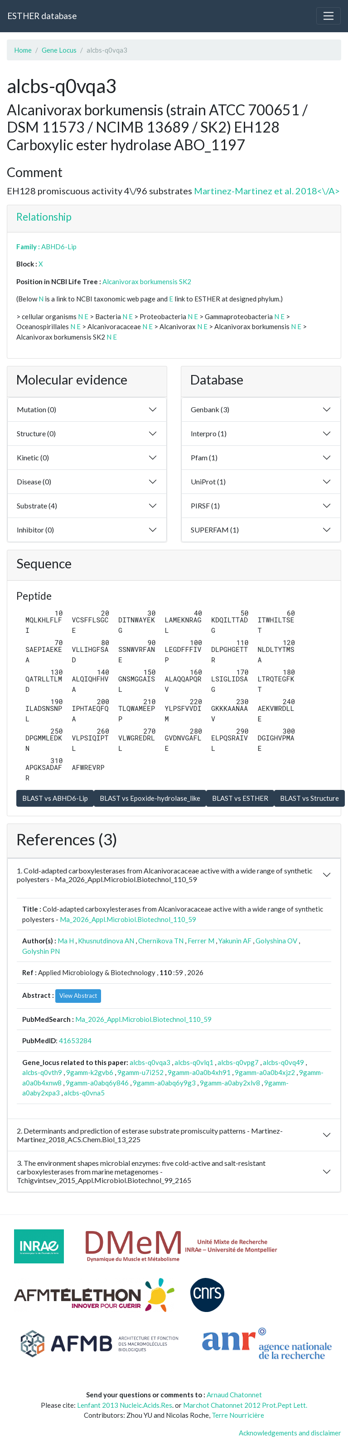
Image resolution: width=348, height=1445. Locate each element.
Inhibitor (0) (35, 529)
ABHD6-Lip (59, 246)
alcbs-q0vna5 (84, 1093)
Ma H (66, 941)
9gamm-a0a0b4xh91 (199, 1072)
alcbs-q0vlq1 (193, 1062)
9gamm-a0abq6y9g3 (164, 1083)
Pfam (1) (204, 457)
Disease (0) (34, 481)
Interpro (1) (209, 433)
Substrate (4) (37, 505)
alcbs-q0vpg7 (238, 1062)
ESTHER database (42, 15)
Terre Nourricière (238, 1415)
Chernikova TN (161, 941)
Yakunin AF (234, 941)
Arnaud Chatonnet (234, 1395)
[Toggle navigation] (328, 16)
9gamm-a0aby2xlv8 (230, 1083)
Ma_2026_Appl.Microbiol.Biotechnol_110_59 (128, 919)
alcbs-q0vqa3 (150, 1062)
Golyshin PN (41, 951)
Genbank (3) (210, 409)
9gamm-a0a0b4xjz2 (265, 1072)
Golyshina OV (276, 941)
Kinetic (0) (33, 457)
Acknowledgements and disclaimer (290, 1433)
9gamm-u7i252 (140, 1072)
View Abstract (78, 995)
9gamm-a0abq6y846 (97, 1083)
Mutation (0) (36, 409)
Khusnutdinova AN (106, 941)
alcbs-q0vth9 (42, 1072)
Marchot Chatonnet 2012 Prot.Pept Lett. (245, 1405)
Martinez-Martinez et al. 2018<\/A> (267, 190)
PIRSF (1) (205, 505)
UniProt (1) (208, 481)
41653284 (75, 1040)
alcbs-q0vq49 (283, 1062)
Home (23, 50)
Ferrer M (201, 941)
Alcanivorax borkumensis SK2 (146, 281)
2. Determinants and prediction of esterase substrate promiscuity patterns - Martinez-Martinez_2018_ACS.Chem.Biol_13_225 (150, 1135)
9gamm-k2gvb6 (89, 1072)
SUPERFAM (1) (215, 529)
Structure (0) (36, 433)
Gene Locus (59, 50)
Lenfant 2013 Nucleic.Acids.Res (124, 1405)
